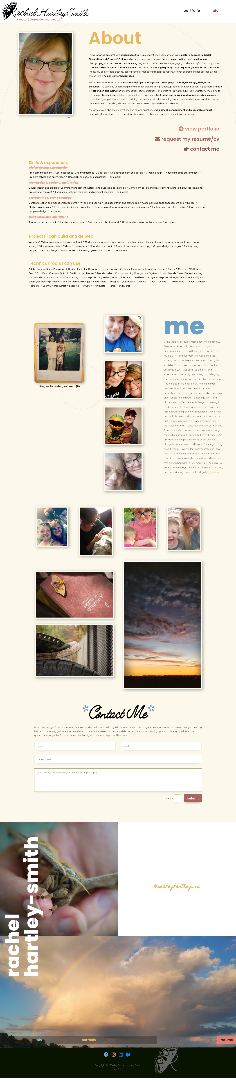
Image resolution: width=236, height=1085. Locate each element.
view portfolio (202, 128)
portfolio (191, 12)
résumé (208, 1033)
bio (216, 12)
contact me (204, 148)
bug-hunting (212, 472)
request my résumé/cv (190, 138)
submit (193, 798)
